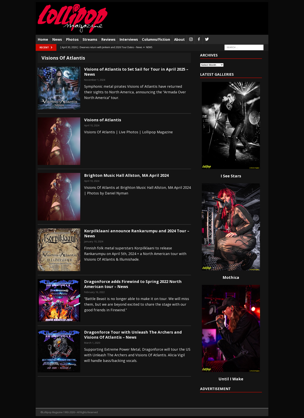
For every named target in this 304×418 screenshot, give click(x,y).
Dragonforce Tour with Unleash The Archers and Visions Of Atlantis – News (133, 335)
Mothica (231, 277)
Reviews (108, 39)
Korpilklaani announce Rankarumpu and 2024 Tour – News (136, 233)
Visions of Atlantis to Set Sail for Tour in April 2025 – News (136, 72)
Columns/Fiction (156, 39)
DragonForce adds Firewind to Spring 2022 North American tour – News (133, 284)
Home (43, 39)
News (57, 39)
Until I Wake (230, 379)
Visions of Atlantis (102, 119)
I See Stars (231, 176)
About (179, 39)
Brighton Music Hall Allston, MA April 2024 (126, 175)
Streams (90, 39)
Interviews (128, 39)
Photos (72, 39)
